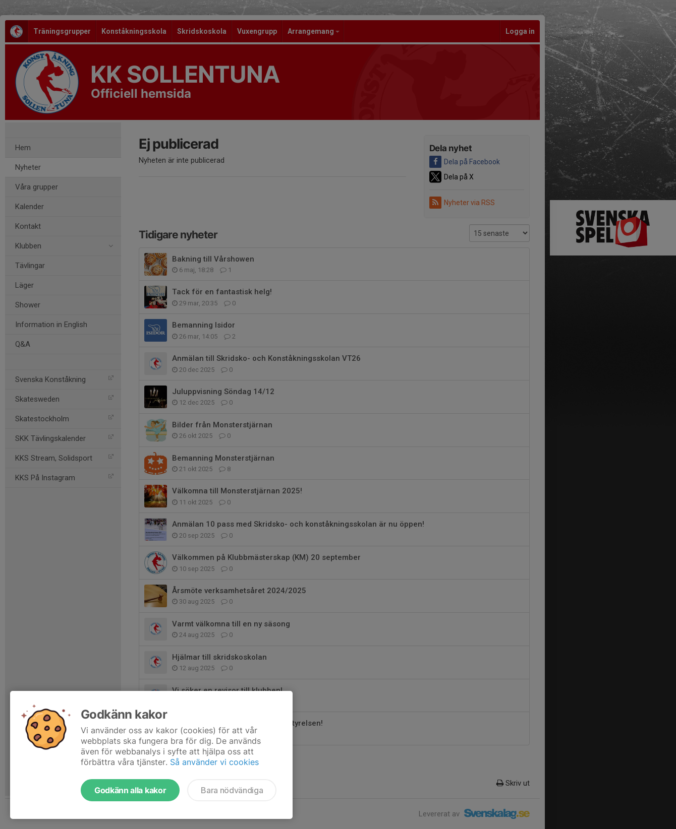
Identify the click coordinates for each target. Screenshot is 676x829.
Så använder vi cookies (214, 762)
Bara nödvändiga (232, 790)
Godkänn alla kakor (130, 790)
